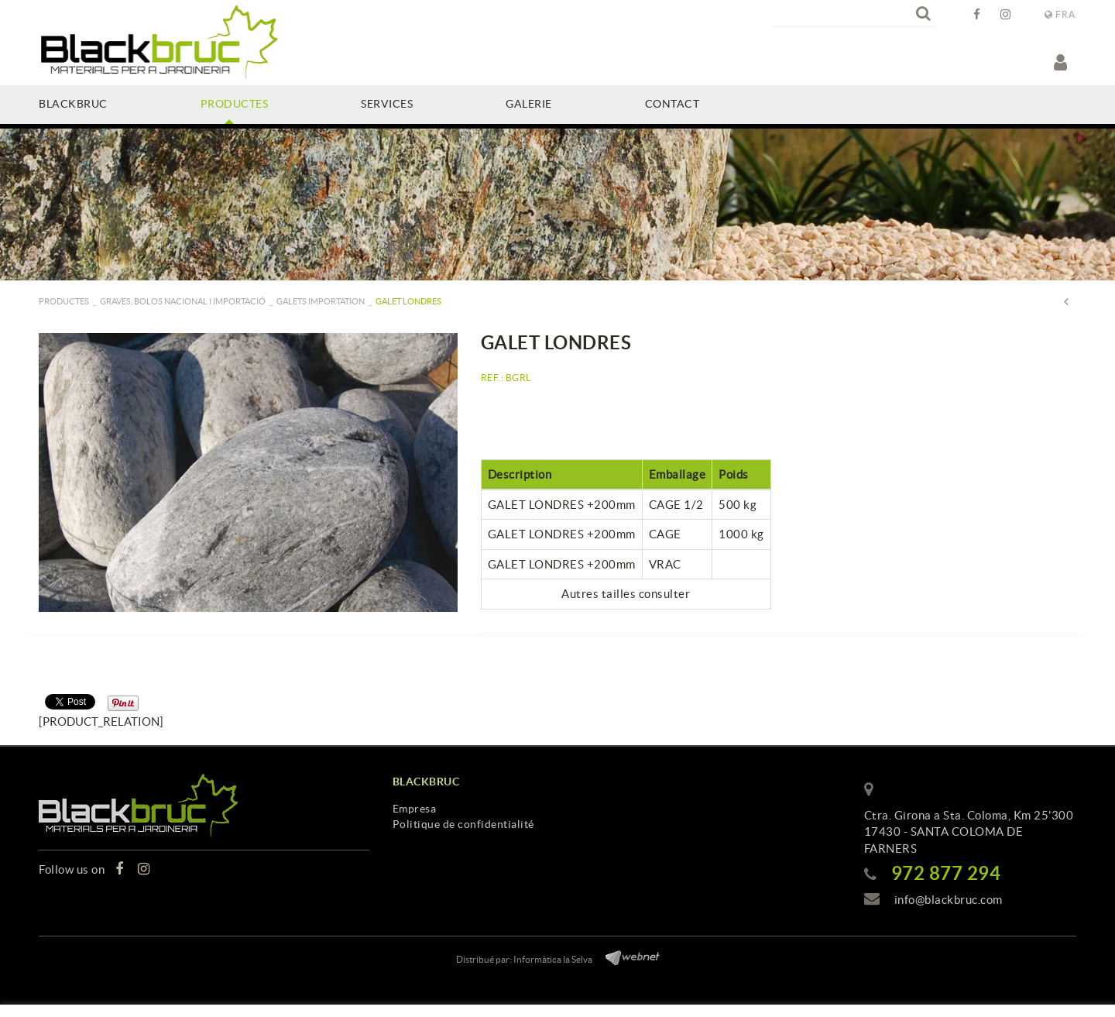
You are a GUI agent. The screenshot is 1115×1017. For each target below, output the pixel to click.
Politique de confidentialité (463, 824)
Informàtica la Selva (552, 959)
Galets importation (320, 301)
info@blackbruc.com (948, 899)
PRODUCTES (64, 301)
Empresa (415, 808)
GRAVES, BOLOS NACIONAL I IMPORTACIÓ (183, 301)
